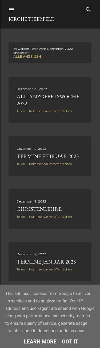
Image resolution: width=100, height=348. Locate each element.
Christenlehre (39, 208)
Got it (70, 341)
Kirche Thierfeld (32, 19)
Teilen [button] (21, 111)
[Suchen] (88, 8)
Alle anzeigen (27, 57)
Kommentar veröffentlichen (50, 111)
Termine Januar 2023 (46, 261)
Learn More (40, 341)
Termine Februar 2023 (48, 156)
